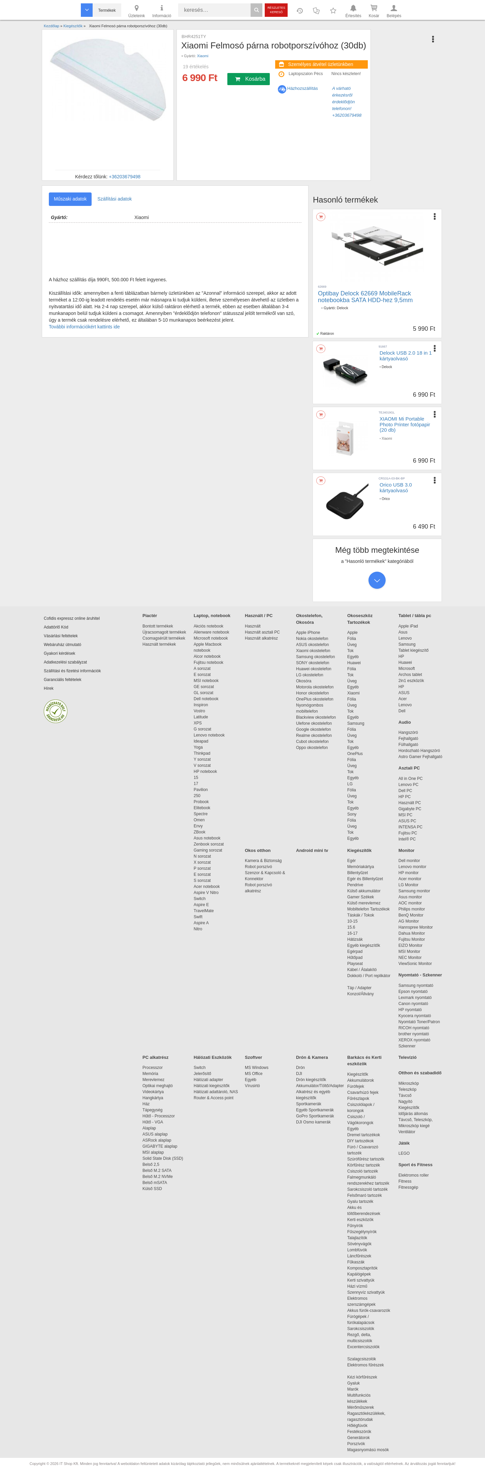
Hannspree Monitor (415, 927)
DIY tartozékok (360, 1141)
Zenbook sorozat (209, 844)
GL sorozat (203, 692)
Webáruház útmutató (62, 644)
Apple (352, 632)
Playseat (355, 963)
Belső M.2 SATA (156, 1170)
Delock (342, 308)
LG (350, 784)
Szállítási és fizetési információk (72, 671)
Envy (198, 826)
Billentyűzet (357, 872)
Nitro (198, 929)
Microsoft (406, 668)
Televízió (407, 1057)
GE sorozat (205, 686)
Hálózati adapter (208, 1079)
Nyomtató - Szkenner (420, 974)
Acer (402, 698)
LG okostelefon (309, 675)
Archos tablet (410, 674)
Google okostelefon (313, 729)
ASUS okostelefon (312, 644)
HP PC (404, 796)
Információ (161, 10)
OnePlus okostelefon (314, 699)
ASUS (404, 692)
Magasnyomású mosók (368, 1449)
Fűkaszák (355, 1262)
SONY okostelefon (312, 662)
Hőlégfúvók (357, 1425)
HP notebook (205, 771)
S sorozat (202, 880)
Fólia (351, 638)
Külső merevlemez (364, 903)
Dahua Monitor (411, 933)
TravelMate (205, 910)
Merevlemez (153, 1079)
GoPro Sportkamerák (315, 1116)
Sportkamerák (308, 1104)
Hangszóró (408, 732)
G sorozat (202, 729)
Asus (403, 632)
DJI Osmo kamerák (314, 1122)
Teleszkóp (407, 1089)
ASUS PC (407, 821)
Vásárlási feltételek (61, 636)
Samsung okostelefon (315, 656)
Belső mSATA (155, 1182)
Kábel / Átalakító (363, 969)
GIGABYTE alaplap (161, 1146)
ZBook (199, 832)
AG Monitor (408, 921)
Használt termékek (159, 644)
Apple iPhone (308, 632)
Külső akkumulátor (364, 891)
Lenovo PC (408, 784)
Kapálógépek (359, 1274)
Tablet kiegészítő (413, 650)
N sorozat (202, 856)
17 (196, 783)
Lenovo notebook (209, 735)
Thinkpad (202, 753)
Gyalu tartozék (360, 1201)
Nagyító (405, 1101)
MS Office (253, 1073)
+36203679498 (124, 176)
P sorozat (202, 868)
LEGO (404, 1153)
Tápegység (152, 1110)
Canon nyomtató (413, 1003)
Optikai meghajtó (157, 1085)
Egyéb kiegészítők (363, 945)
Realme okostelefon (314, 735)
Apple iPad (408, 626)
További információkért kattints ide (84, 326)
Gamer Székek (360, 897)
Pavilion (201, 789)
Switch (199, 898)
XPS (198, 723)
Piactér (149, 615)
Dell (402, 711)
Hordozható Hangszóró (419, 750)
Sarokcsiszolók (363, 1328)
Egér (351, 860)
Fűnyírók (355, 1225)
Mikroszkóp (408, 1083)
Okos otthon (258, 850)
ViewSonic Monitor (415, 963)
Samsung (355, 723)
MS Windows (256, 1067)
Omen (199, 820)
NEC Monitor (410, 957)
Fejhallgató (408, 738)
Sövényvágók (362, 1244)
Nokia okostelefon (312, 638)
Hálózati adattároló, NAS (216, 1091)
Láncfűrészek (362, 1256)
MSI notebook (206, 680)
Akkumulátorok (364, 1080)
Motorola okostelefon (314, 687)
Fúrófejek (359, 1086)
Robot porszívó (258, 866)
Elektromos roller (413, 1175)
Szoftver (253, 1057)
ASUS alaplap (156, 1134)
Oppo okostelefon (312, 747)
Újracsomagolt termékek (164, 632)
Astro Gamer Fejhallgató (420, 756)
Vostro (199, 711)
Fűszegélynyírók (363, 1231)
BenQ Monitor (410, 915)
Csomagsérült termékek (163, 638)
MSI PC (405, 815)
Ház (146, 1104)
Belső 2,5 (150, 1164)
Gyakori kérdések (59, 653)
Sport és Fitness (415, 1164)
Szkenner (407, 1046)
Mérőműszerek (360, 1407)
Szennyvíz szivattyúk (366, 1292)
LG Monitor (408, 885)
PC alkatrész (155, 1057)
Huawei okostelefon (313, 669)
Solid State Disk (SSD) (162, 1158)
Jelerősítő (202, 1073)
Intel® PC (407, 839)
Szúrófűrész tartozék (365, 1159)
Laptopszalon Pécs (306, 73)
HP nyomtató (410, 1009)
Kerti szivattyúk (361, 1280)
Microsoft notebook (211, 638)
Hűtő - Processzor (158, 1116)
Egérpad (354, 951)
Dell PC (405, 790)
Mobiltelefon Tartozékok (368, 909)
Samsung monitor (414, 891)
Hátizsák (355, 939)
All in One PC (410, 778)
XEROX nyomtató (414, 1040)
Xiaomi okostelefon (313, 650)
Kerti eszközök (360, 1219)
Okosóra (303, 681)
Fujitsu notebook (208, 662)
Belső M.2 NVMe (158, 1176)
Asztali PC (409, 767)
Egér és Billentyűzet (365, 878)
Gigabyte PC (409, 808)
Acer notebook (207, 886)
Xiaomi (202, 56)
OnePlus (355, 753)
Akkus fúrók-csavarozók (368, 1310)
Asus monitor (410, 897)
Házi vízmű (357, 1286)
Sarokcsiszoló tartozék (367, 1189)
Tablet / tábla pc (414, 615)
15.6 (351, 927)
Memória (150, 1073)
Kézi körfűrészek (365, 1377)
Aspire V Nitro (207, 892)
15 (196, 777)
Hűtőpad (354, 957)
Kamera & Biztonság (263, 860)
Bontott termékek (157, 626)
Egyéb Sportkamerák (316, 1110)
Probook (201, 801)
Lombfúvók (357, 1250)
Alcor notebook (207, 656)
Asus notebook (207, 838)
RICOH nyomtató (413, 1028)
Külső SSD (152, 1188)
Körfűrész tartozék (363, 1165)
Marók (357, 1389)
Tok (350, 650)
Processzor (152, 1067)
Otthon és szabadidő (420, 1072)
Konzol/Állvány (360, 994)
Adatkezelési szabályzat (65, 662)
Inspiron (201, 705)
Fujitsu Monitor (411, 939)
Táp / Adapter (359, 987)
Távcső (405, 1095)
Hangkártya (152, 1098)
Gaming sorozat (209, 850)
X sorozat (202, 862)
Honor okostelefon (312, 693)
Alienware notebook (211, 632)
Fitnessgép (408, 1187)
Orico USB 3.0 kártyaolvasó (396, 487)
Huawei (354, 662)
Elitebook (202, 807)
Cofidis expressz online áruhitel (72, 618)
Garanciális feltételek (62, 679)
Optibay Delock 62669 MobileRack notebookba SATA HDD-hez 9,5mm (365, 296)
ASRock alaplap (157, 1140)
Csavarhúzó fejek (366, 1092)
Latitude (201, 717)
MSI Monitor (409, 951)
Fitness (405, 1181)
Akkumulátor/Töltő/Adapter (320, 1085)
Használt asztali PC (262, 632)
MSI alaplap (153, 1152)
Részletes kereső (276, 10)
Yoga (198, 747)
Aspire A (201, 923)
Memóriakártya (360, 866)
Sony (351, 814)
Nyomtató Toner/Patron (419, 1021)
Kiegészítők (359, 850)
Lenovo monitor (412, 866)
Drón (300, 1067)
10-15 (352, 921)
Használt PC (409, 802)
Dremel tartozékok (367, 1135)
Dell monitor (409, 860)
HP (401, 656)
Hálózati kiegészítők (212, 1085)
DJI (299, 1073)
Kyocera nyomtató (414, 1015)
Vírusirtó (252, 1085)
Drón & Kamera (312, 1057)
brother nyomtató (413, 1034)
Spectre (200, 814)
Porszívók (356, 1443)
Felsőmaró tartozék (364, 1195)
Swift (198, 917)
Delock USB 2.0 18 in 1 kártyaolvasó (406, 355)
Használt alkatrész (261, 638)
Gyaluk (361, 1383)
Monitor (406, 850)
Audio (404, 722)
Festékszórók (359, 1431)
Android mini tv (312, 850)
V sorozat (202, 765)
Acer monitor (409, 878)
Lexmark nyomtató (415, 997)
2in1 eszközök (411, 680)
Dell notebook (206, 698)
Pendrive (355, 885)
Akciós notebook (208, 626)
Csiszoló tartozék (362, 1171)
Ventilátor (406, 1132)
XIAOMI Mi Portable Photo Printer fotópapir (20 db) (405, 424)
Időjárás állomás (413, 1113)
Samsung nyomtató (415, 985)
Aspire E (201, 904)
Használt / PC (258, 615)
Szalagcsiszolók (361, 1359)
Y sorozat (202, 759)
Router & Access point (213, 1098)
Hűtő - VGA (152, 1122)
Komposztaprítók (362, 1268)
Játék (404, 1143)
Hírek (49, 688)
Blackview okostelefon (316, 717)
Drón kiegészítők (311, 1079)
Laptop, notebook (212, 615)
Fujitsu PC (407, 833)
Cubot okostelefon (312, 741)
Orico (386, 499)
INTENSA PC (410, 827)
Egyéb (353, 656)
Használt (253, 626)
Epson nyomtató (413, 991)
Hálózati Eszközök (213, 1057)
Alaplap (149, 1128)
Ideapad (201, 741)
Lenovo (405, 638)
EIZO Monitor (410, 945)
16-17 (352, 933)
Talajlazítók (357, 1237)
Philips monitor (411, 909)
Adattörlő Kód (56, 627)
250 (197, 795)
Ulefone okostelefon (314, 723)
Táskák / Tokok (360, 915)
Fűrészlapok (361, 1098)
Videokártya (153, 1091)
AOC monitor (410, 903)
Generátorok (358, 1437)
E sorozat (202, 674)
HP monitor (408, 872)
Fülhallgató (408, 744)
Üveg (352, 644)
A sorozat (202, 668)
